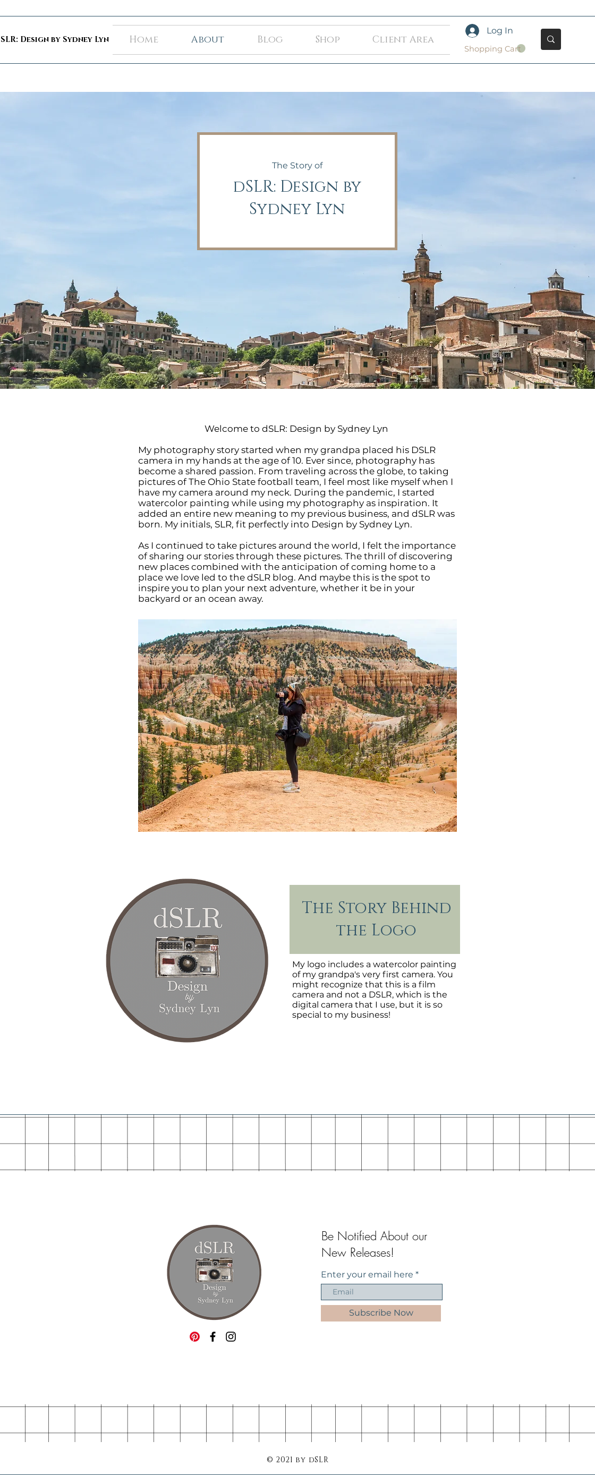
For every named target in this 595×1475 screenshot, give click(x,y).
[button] (494, 48)
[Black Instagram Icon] (230, 1336)
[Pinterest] (194, 1336)
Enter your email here (367, 1275)
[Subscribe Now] (381, 1313)
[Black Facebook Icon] (212, 1336)
